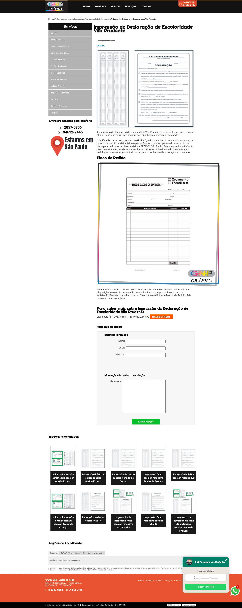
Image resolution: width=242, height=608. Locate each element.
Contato (146, 6)
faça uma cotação (161, 317)
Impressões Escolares (60, 93)
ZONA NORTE (66, 553)
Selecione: (54, 553)
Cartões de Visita (58, 60)
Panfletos (55, 99)
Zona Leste (98, 553)
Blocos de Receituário (60, 46)
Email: (142, 348)
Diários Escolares (58, 73)
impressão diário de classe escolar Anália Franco (93, 478)
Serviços (130, 6)
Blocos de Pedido (58, 40)
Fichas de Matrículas (59, 79)
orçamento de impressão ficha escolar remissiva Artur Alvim (123, 522)
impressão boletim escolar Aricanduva (183, 476)
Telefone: (141, 355)
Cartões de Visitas (58, 66)
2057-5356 (188, 2)
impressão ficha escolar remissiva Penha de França (153, 478)
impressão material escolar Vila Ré (93, 519)
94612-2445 (189, 5)
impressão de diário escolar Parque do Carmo (123, 478)
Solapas (54, 113)
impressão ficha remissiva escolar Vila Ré (153, 521)
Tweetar (101, 45)
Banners (54, 33)
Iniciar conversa (206, 586)
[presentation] (123, 366)
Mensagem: (138, 396)
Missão (115, 6)
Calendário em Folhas (60, 53)
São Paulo (87, 553)
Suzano (78, 553)
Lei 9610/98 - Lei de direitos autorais (100, 570)
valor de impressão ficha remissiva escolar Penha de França (63, 522)
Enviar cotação (146, 421)
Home (86, 6)
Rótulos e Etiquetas (59, 106)
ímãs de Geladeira (58, 86)
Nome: (142, 341)
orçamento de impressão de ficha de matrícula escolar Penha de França (183, 524)
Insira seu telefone (205, 571)
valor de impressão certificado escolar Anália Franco (63, 478)
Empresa (100, 6)
